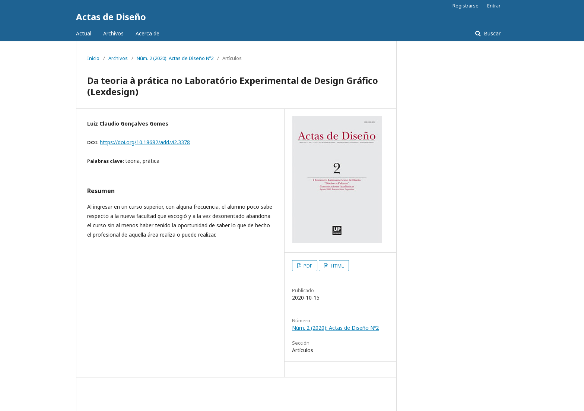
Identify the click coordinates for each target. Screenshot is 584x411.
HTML (337, 265)
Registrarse (466, 5)
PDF (307, 265)
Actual (83, 33)
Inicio (93, 58)
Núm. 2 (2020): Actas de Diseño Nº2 (175, 58)
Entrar (494, 5)
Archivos (113, 33)
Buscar (491, 33)
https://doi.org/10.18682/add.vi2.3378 (145, 142)
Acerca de (147, 33)
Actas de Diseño (111, 16)
